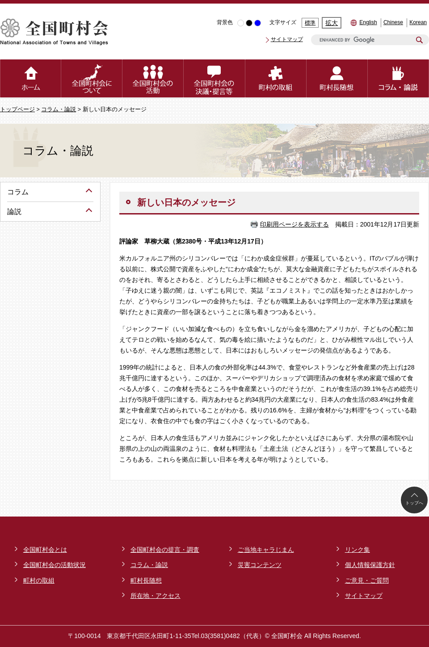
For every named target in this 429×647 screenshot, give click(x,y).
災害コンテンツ (260, 564)
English (368, 22)
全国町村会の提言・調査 (164, 549)
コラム (18, 192)
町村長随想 (146, 580)
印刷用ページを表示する (294, 224)
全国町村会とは (45, 549)
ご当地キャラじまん (266, 549)
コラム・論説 (58, 109)
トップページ (17, 109)
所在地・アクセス (155, 595)
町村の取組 (39, 580)
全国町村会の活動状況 (54, 564)
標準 (310, 23)
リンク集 (357, 549)
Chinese (393, 22)
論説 (14, 211)
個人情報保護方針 (370, 564)
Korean (418, 22)
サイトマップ (287, 39)
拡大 (331, 22)
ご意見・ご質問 (367, 580)
